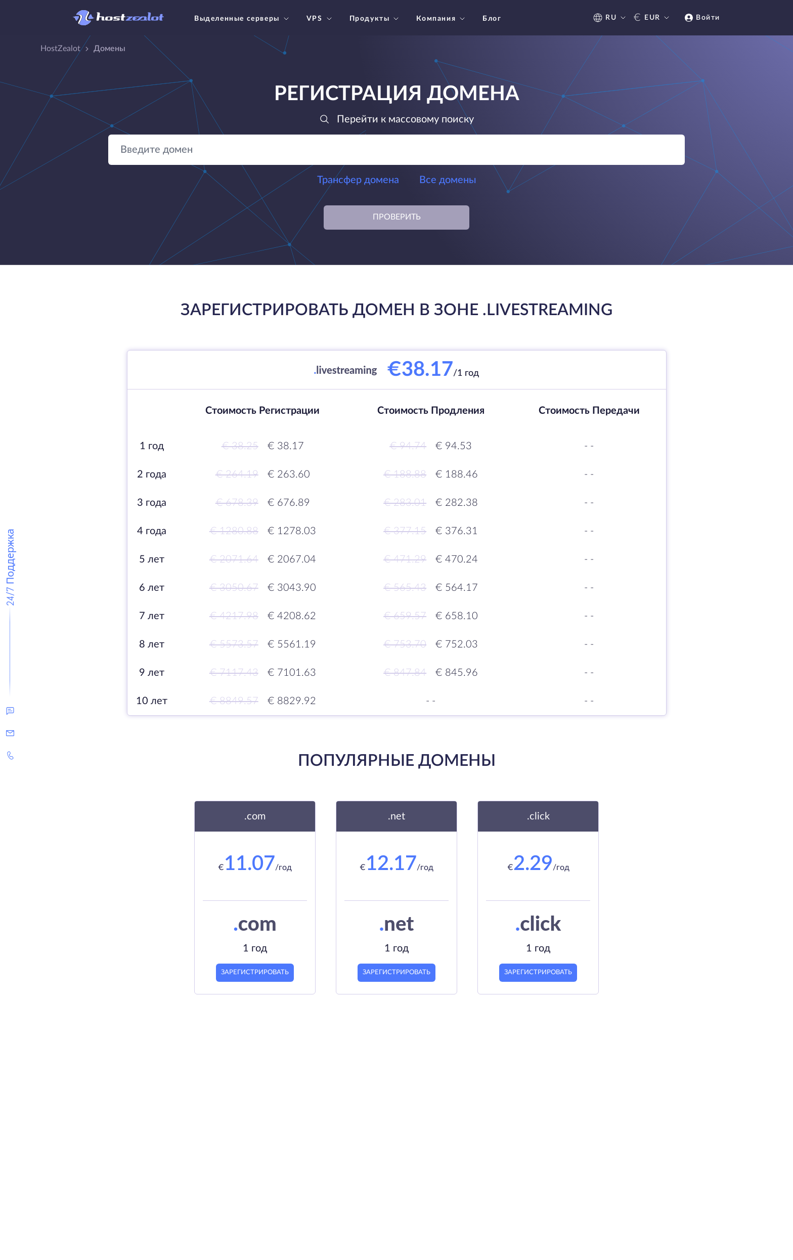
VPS (320, 19)
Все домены (447, 180)
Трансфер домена (358, 180)
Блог (491, 18)
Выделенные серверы (242, 19)
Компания (441, 19)
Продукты (375, 19)
